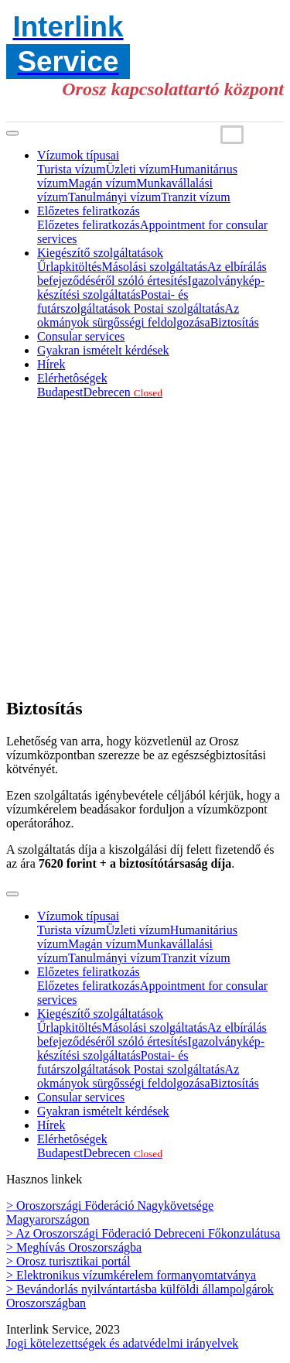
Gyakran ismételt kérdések (103, 350)
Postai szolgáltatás (179, 308)
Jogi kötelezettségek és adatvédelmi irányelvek (122, 1343)
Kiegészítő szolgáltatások (100, 252)
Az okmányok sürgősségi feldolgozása (138, 315)
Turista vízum (71, 169)
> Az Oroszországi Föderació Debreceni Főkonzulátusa (143, 1233)
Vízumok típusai (78, 155)
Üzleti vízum (138, 169)
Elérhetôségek (72, 378)
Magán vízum (102, 183)
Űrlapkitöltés (69, 266)
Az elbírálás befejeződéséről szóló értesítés (152, 273)
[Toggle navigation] (12, 133)
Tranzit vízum (195, 197)
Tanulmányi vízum (114, 197)
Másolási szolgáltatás (154, 266)
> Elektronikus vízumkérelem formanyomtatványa (131, 1275)
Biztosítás (234, 322)
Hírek (51, 364)
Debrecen (123, 392)
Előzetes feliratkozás (88, 210)
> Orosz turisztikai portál (68, 1261)
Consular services (81, 336)
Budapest (60, 392)
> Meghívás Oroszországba (74, 1247)
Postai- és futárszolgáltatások (113, 301)
